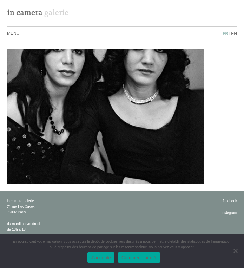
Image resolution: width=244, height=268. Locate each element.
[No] (235, 250)
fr (225, 33)
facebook (230, 201)
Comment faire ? (139, 257)
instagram (229, 213)
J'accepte (101, 257)
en (234, 33)
